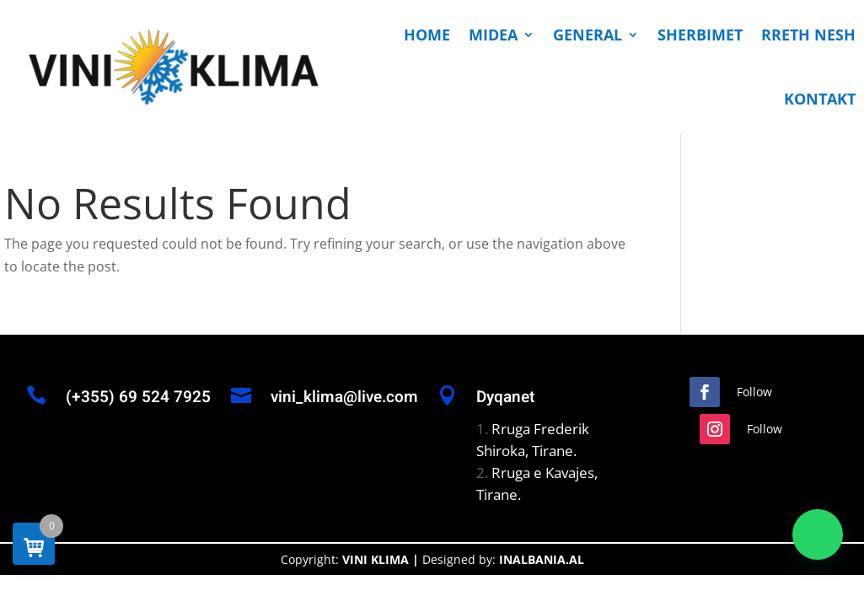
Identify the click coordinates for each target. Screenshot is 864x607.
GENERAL (587, 34)
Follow (754, 392)
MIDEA (493, 34)
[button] (817, 534)
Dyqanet (505, 397)
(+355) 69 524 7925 (138, 397)
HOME (427, 34)
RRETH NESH (808, 34)
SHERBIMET (700, 34)
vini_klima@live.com (344, 397)
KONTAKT (820, 99)
